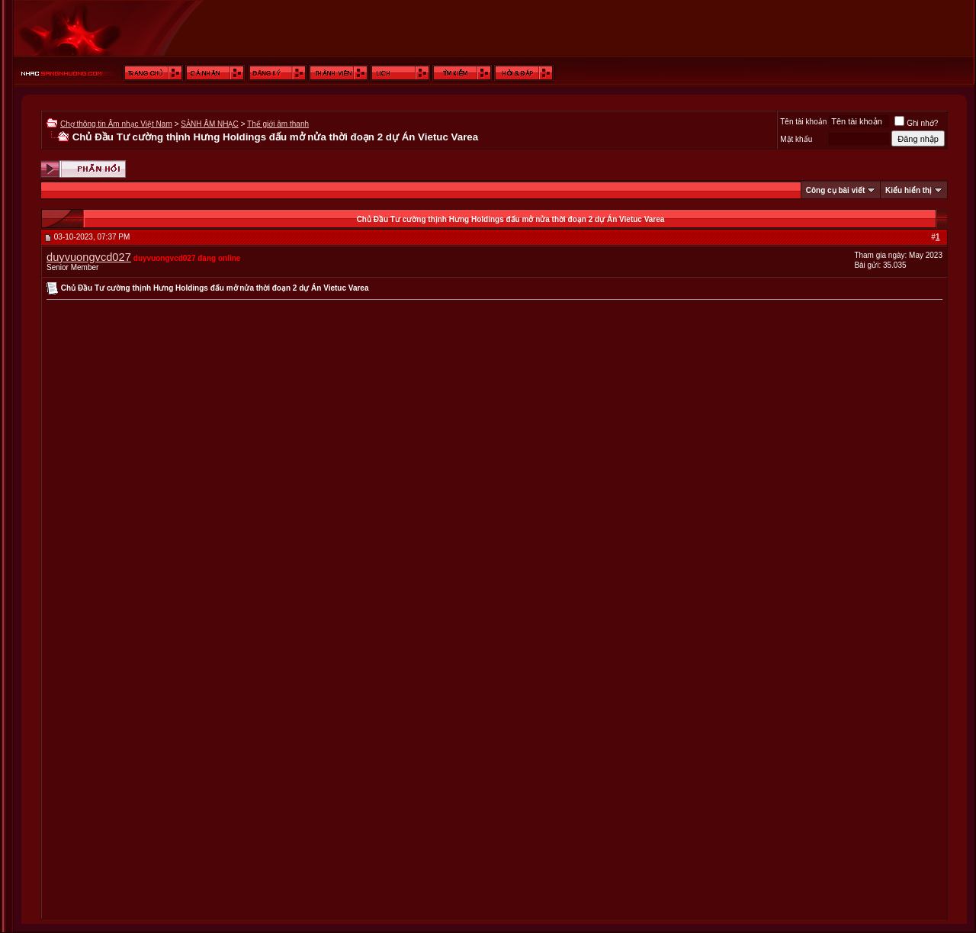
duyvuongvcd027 (89, 257)
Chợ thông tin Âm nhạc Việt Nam (116, 124)
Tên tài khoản (803, 121)
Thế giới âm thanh (278, 124)
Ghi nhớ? (916, 123)
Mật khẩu (796, 139)
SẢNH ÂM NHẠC (209, 124)
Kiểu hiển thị (908, 190)
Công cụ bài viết (835, 190)
